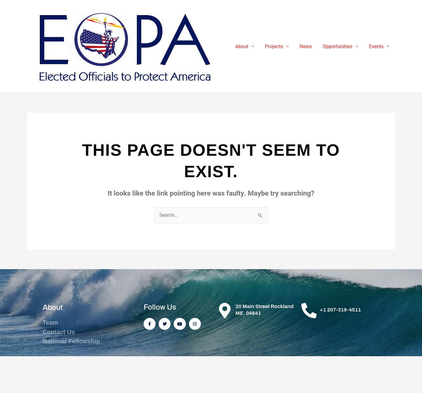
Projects (278, 47)
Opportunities (339, 47)
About (246, 47)
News (308, 47)
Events (377, 47)
